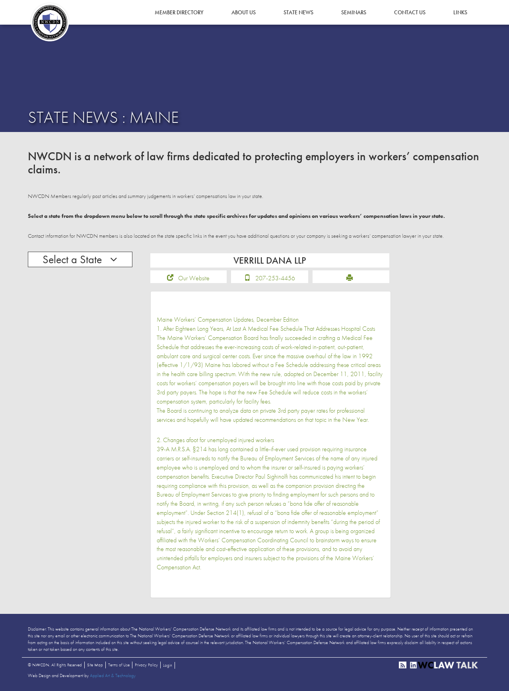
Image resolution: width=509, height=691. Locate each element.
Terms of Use (119, 665)
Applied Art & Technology (113, 675)
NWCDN (50, 22)
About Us (243, 12)
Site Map (95, 665)
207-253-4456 (275, 278)
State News (298, 12)
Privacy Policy (146, 665)
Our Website (194, 278)
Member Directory (179, 12)
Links (460, 12)
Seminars (353, 12)
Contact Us (409, 12)
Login (167, 665)
